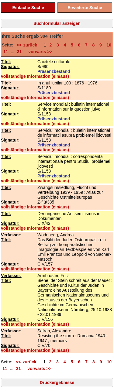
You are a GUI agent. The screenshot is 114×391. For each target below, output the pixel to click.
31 (19, 51)
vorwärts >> (39, 51)
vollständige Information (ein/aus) (35, 76)
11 (5, 51)
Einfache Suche (28, 7)
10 (109, 45)
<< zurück (29, 45)
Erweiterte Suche (84, 7)
